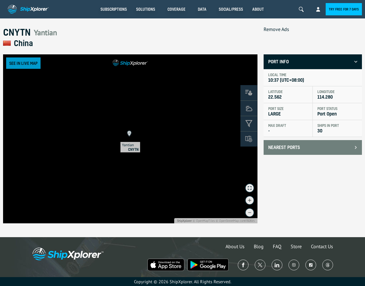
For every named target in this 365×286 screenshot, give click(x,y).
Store (296, 246)
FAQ (277, 246)
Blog (259, 246)
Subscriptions (113, 9)
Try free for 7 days (344, 9)
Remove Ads (276, 29)
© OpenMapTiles (204, 221)
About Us (235, 246)
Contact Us (322, 246)
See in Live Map (23, 63)
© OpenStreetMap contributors (235, 221)
